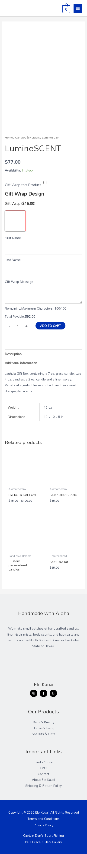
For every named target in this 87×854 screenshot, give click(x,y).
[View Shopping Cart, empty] (65, 8)
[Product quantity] (18, 326)
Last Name (13, 260)
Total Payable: (15, 316)
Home (9, 137)
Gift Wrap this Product (23, 184)
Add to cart (50, 326)
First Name (13, 238)
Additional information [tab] (21, 363)
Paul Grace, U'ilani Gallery (43, 842)
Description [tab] (13, 354)
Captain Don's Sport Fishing (43, 835)
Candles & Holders (27, 137)
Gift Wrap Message (19, 281)
